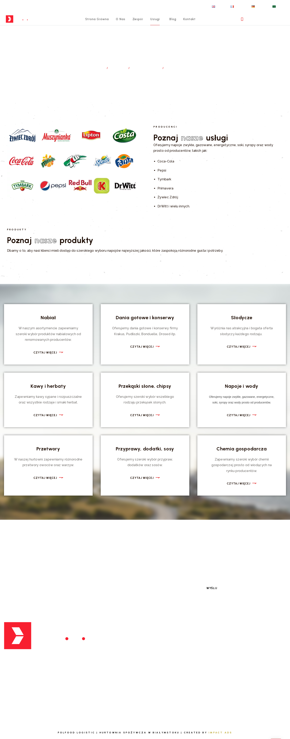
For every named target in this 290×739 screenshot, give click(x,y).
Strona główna (92, 23)
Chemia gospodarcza (241, 449)
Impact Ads (220, 732)
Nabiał (48, 317)
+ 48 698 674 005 (266, 23)
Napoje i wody (241, 386)
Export (109, 643)
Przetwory (48, 449)
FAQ (233, 634)
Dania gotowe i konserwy (145, 317)
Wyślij (211, 587)
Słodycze (241, 317)
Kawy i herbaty (48, 386)
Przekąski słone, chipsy (145, 386)
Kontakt (195, 23)
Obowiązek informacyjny (251, 672)
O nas (118, 23)
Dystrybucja (146, 68)
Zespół (138, 23)
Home (98, 68)
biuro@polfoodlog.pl (28, 674)
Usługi (157, 23)
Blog (177, 23)
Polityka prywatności (248, 662)
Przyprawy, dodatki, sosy (145, 449)
